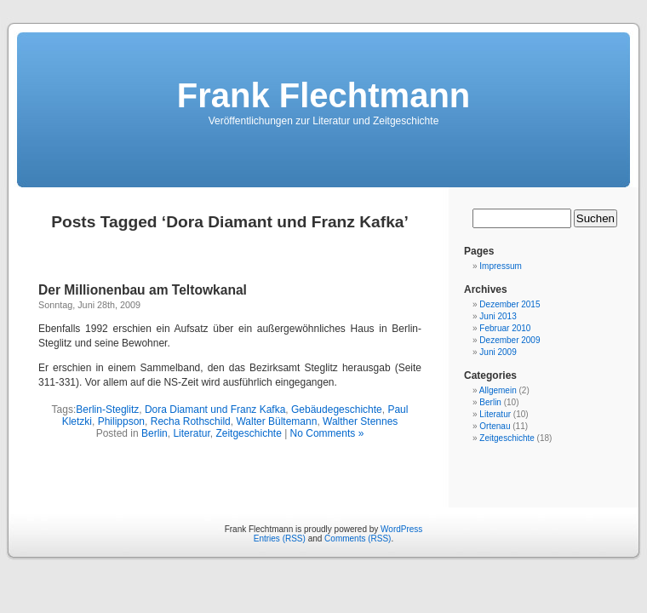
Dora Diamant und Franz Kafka (215, 409)
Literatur (191, 433)
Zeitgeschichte (248, 433)
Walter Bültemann (276, 421)
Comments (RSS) (357, 538)
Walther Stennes (360, 421)
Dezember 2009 (509, 340)
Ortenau (494, 426)
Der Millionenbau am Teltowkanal (142, 290)
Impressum (500, 266)
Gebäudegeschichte (336, 409)
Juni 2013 (497, 316)
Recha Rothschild (191, 421)
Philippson (121, 421)
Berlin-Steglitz (107, 409)
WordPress (401, 529)
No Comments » (327, 433)
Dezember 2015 (509, 304)
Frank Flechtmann (324, 95)
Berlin (154, 433)
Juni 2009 (497, 352)
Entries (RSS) (280, 538)
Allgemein (498, 390)
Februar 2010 (504, 328)
